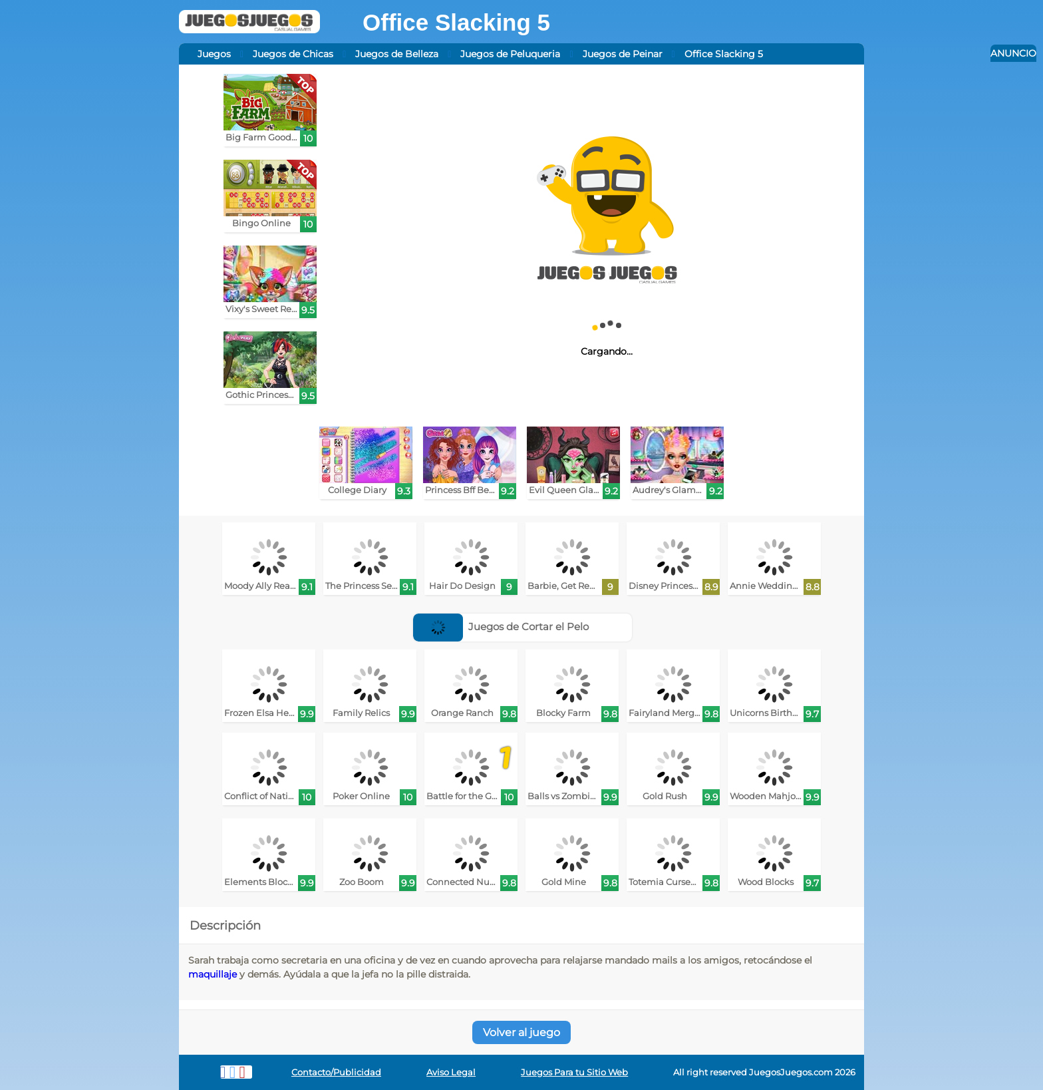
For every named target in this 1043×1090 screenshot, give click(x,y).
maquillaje (212, 974)
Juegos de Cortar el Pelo (501, 626)
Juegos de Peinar (623, 54)
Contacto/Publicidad (336, 1072)
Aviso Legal (451, 1072)
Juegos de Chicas (293, 54)
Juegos (214, 54)
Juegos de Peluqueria (510, 54)
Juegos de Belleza (396, 54)
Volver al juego (521, 1032)
